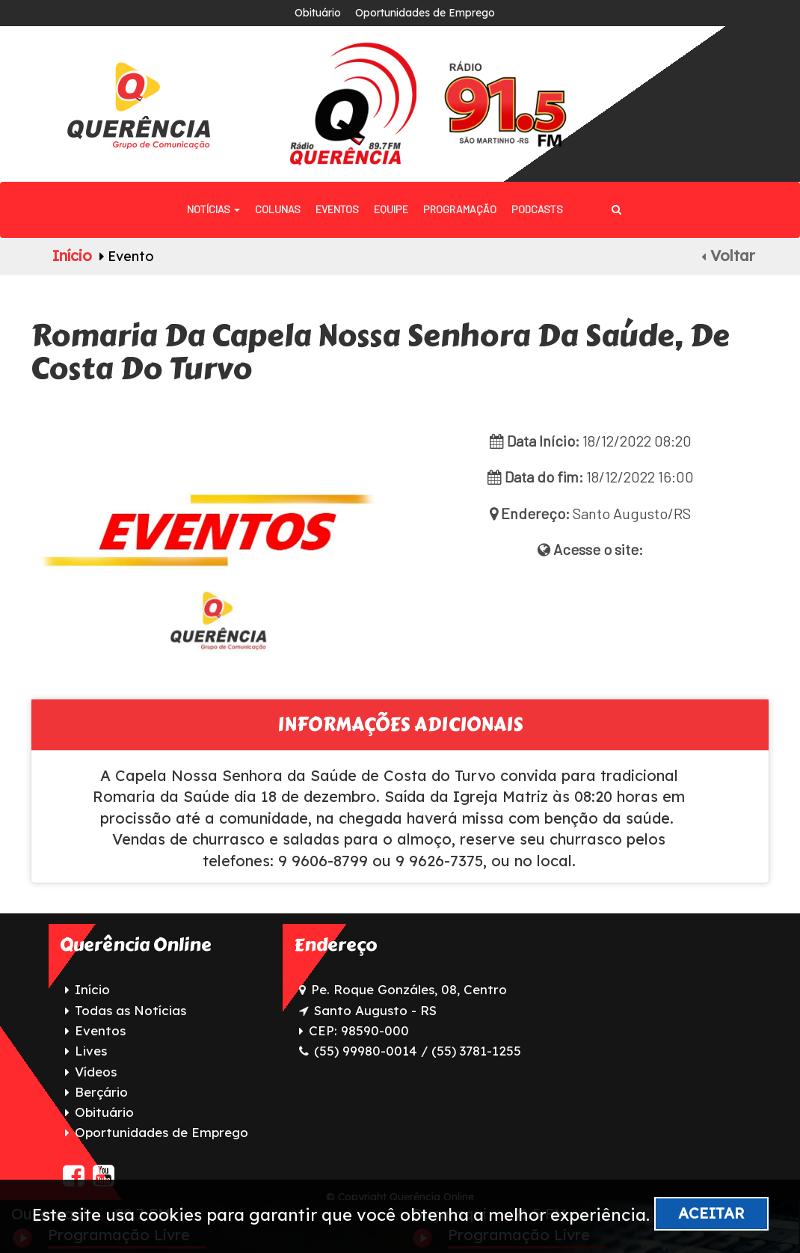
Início (72, 255)
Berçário (101, 1092)
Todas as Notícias (130, 1010)
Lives (91, 1051)
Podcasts (537, 209)
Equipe (391, 209)
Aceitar (711, 1213)
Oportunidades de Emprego (425, 12)
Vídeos (96, 1071)
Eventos (337, 209)
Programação (459, 209)
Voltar (728, 255)
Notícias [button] (213, 209)
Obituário (318, 12)
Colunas (278, 209)
